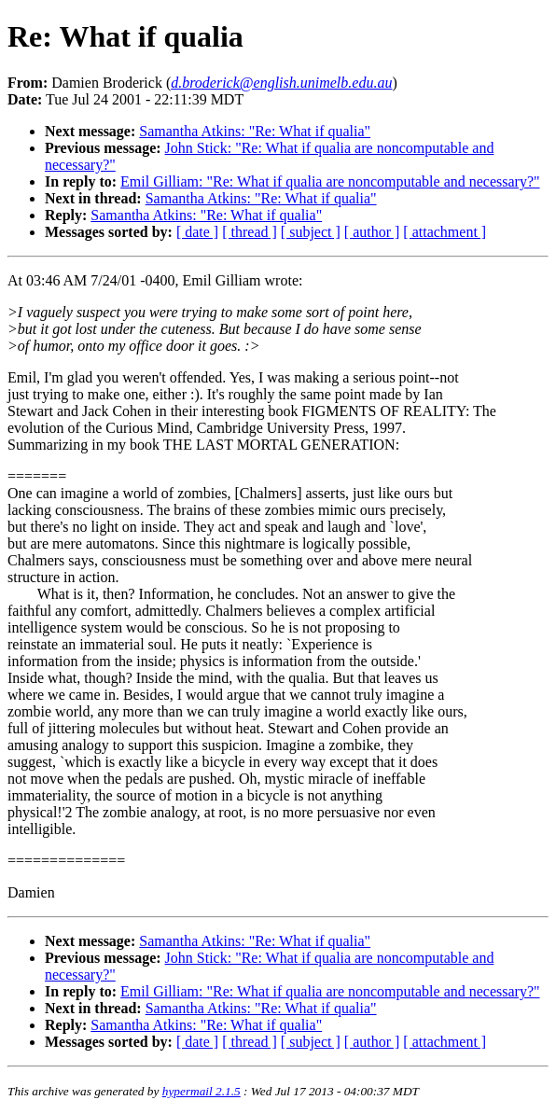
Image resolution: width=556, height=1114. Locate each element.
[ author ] (372, 232)
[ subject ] (311, 232)
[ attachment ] (444, 232)
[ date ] (197, 232)
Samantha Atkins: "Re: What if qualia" (254, 131)
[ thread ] (249, 232)
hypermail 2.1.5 (201, 1091)
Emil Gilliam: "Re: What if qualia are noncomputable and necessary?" (330, 181)
